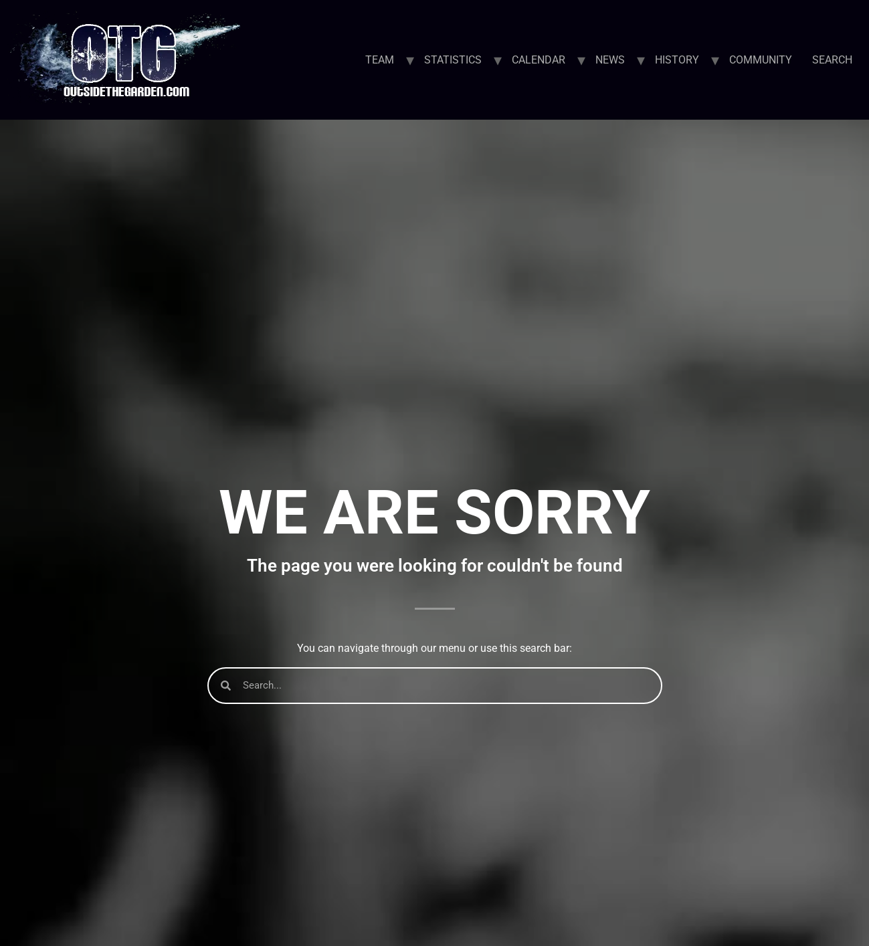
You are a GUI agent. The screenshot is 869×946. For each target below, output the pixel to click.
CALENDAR (538, 59)
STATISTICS (453, 59)
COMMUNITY (760, 59)
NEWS (610, 59)
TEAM (379, 59)
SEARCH (832, 59)
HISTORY (677, 59)
